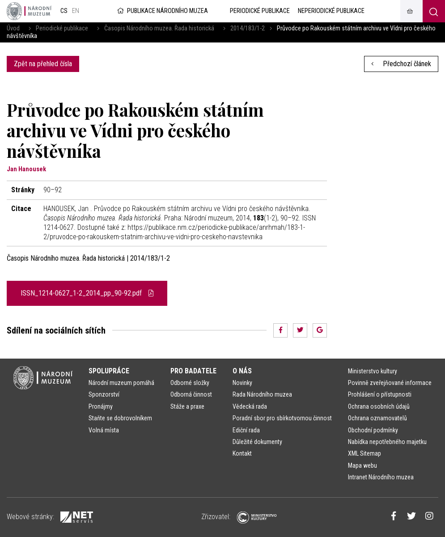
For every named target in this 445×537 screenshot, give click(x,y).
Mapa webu (362, 465)
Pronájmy (101, 406)
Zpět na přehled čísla (43, 63)
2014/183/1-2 (247, 28)
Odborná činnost (191, 394)
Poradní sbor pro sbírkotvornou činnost (282, 418)
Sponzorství (104, 394)
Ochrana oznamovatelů (377, 418)
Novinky (242, 382)
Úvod (13, 28)
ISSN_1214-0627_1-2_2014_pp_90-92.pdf (87, 293)
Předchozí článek (401, 63)
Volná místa (104, 430)
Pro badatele (193, 371)
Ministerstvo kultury (372, 371)
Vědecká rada (250, 406)
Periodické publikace (62, 28)
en (75, 11)
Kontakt (242, 453)
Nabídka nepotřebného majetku (387, 441)
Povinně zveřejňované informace (390, 382)
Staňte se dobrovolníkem (120, 418)
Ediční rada (246, 430)
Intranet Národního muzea (381, 477)
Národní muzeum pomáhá (121, 382)
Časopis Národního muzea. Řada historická (159, 28)
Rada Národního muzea (262, 394)
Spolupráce (109, 371)
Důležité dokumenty (257, 441)
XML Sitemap (364, 453)
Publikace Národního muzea (161, 11)
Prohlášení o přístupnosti (379, 394)
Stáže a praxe (187, 406)
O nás (242, 371)
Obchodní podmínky (373, 430)
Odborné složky (189, 382)
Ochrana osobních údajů (379, 406)
